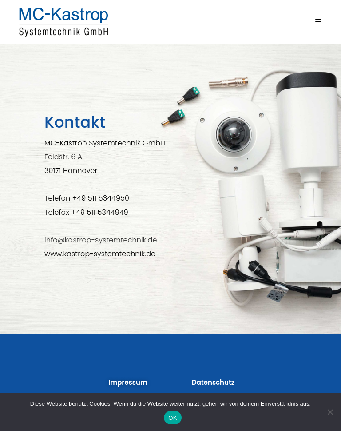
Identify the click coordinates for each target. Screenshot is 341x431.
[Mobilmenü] (318, 22)
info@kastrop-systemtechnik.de (100, 240)
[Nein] (329, 411)
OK (172, 418)
